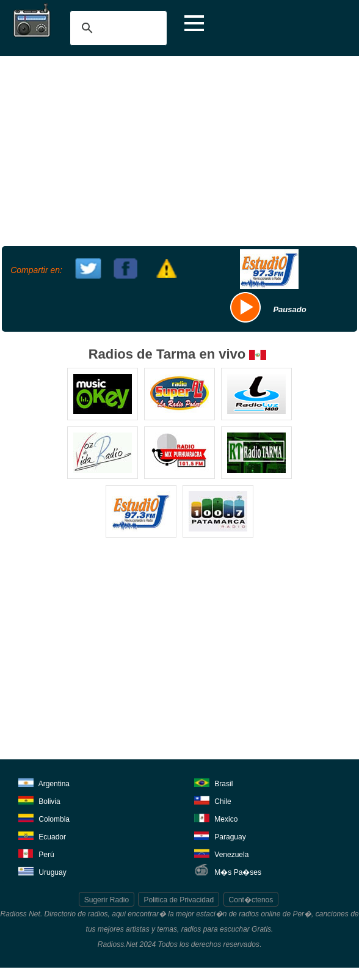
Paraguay (220, 834)
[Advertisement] (178, 149)
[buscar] (116, 28)
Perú (36, 852)
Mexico (216, 817)
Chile (212, 799)
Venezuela (221, 852)
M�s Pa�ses (227, 870)
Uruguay (42, 870)
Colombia (44, 817)
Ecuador (42, 834)
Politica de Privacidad (178, 900)
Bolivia (39, 799)
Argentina (44, 781)
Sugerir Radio (106, 900)
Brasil (213, 781)
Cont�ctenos (251, 900)
